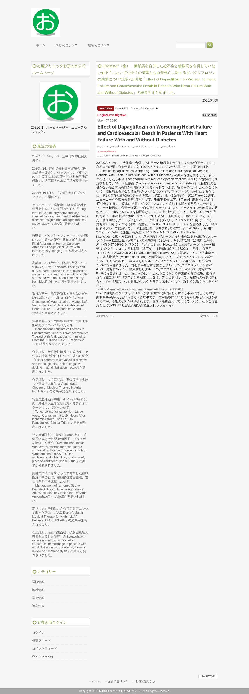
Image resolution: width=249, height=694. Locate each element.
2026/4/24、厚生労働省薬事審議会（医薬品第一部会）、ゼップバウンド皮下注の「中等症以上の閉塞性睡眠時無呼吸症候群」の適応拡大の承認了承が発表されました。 (60, 176)
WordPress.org (42, 656)
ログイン (38, 632)
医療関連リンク (118, 681)
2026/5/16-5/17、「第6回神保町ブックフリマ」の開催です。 (59, 195)
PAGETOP (208, 676)
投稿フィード (41, 640)
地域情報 (38, 590)
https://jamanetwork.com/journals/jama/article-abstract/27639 (141, 289)
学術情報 (38, 598)
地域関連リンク (145, 681)
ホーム (96, 681)
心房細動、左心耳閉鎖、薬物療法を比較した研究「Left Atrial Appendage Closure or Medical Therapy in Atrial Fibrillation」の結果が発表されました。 (60, 385)
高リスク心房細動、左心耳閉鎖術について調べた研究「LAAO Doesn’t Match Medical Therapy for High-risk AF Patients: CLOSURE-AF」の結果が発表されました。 (60, 516)
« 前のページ (105, 316)
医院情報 (38, 582)
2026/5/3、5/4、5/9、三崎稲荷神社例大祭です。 (59, 158)
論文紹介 (38, 605)
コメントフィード (44, 648)
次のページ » (209, 316)
